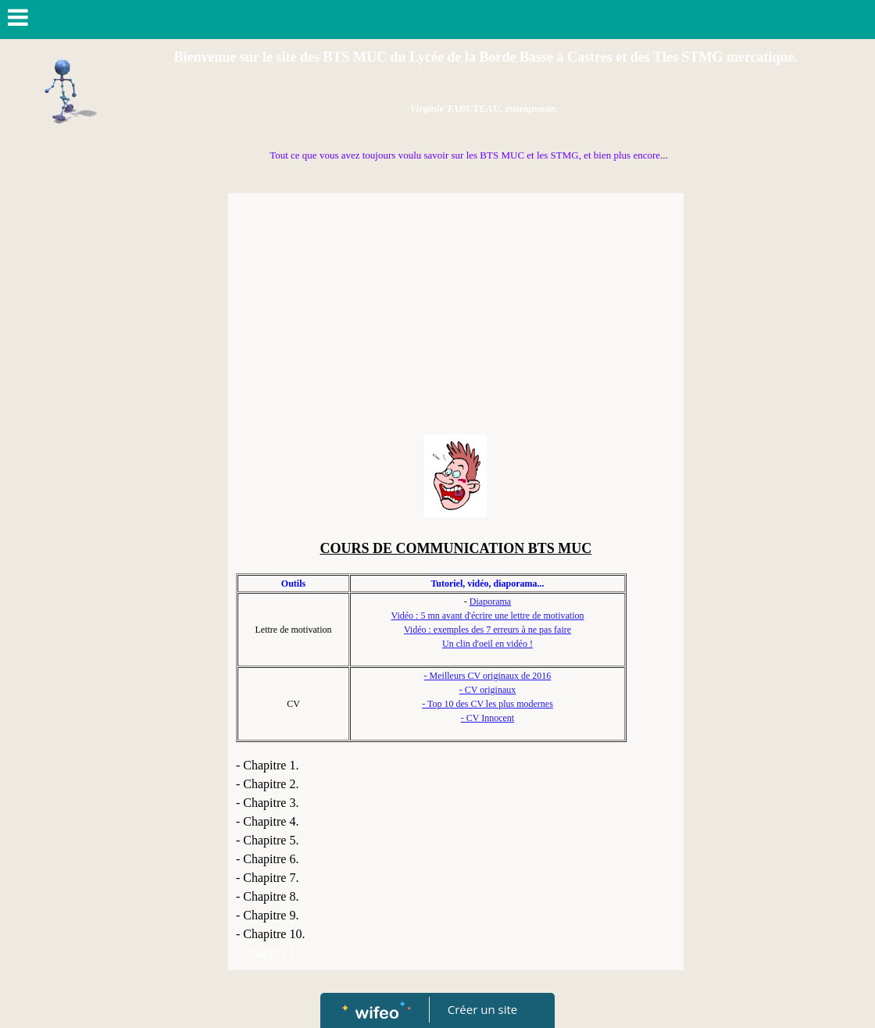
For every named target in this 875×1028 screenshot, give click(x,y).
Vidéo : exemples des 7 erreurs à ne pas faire (487, 629)
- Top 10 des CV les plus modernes (487, 703)
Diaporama (490, 601)
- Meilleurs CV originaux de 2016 (488, 675)
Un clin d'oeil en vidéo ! (487, 643)
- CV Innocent (487, 717)
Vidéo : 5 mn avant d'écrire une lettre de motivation (487, 615)
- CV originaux (487, 689)
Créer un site (482, 1009)
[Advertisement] (456, 318)
